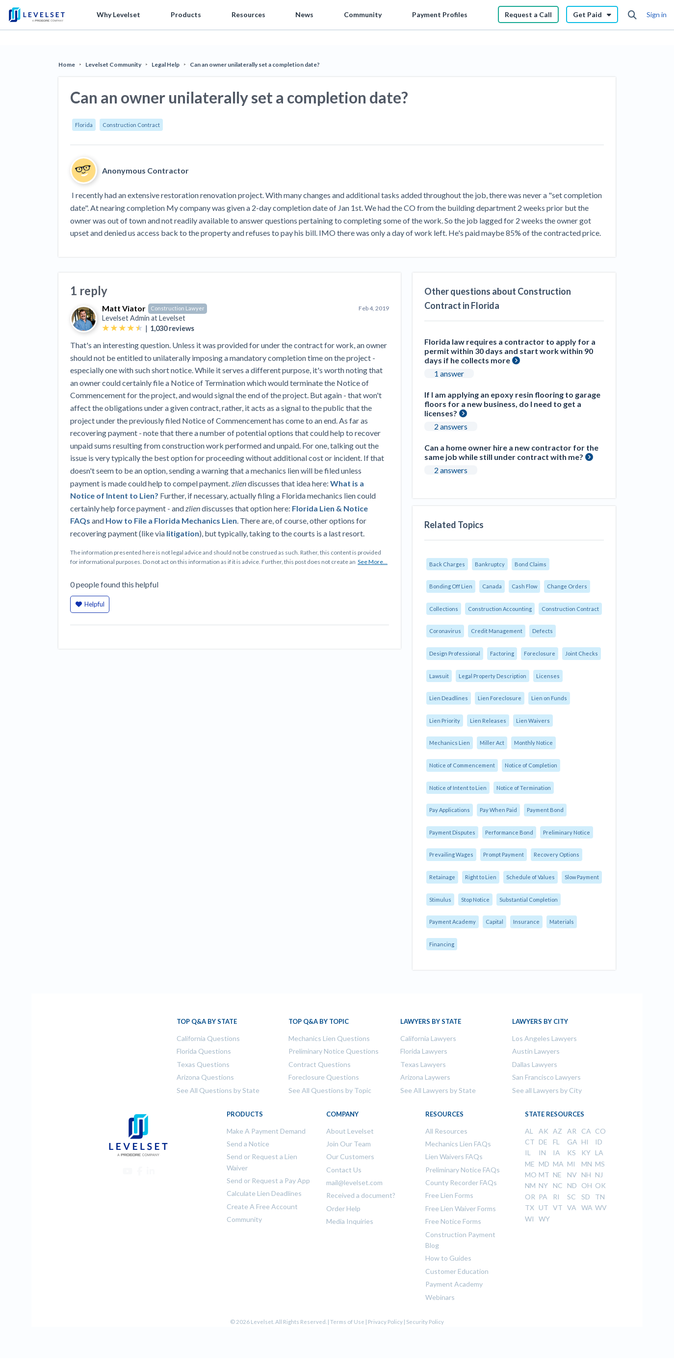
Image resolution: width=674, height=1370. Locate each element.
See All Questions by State (218, 1090)
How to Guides (448, 1258)
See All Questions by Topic (329, 1090)
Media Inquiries (349, 1221)
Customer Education (457, 1271)
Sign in (657, 14)
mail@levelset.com (354, 1182)
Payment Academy (452, 921)
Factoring (502, 653)
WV (601, 1207)
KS (571, 1152)
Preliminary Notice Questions (333, 1051)
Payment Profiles (439, 14)
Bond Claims (530, 564)
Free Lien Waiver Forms (460, 1208)
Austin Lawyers (536, 1051)
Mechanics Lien (449, 742)
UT (543, 1207)
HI (585, 1142)
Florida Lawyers (423, 1051)
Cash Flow (524, 586)
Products (186, 14)
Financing (441, 944)
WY (544, 1219)
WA (587, 1207)
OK (600, 1185)
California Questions (208, 1038)
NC (558, 1185)
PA (543, 1196)
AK (543, 1131)
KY (586, 1152)
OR (530, 1196)
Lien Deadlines (448, 698)
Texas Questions (203, 1064)
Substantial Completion (528, 899)
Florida (84, 125)
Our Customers (350, 1156)
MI (571, 1164)
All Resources (446, 1131)
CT (530, 1142)
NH (586, 1174)
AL (529, 1131)
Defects (542, 631)
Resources (248, 14)
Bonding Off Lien (450, 586)
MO (531, 1174)
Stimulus (440, 899)
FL (556, 1142)
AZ (557, 1131)
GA (572, 1142)
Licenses (548, 676)
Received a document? (360, 1195)
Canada (492, 586)
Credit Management (496, 631)
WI (529, 1219)
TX (529, 1207)
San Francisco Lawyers (546, 1077)
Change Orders (567, 586)
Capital (494, 921)
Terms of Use (347, 1322)
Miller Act (492, 742)
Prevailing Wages (451, 854)
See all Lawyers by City (547, 1090)
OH (586, 1185)
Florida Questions (204, 1051)
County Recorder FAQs (461, 1182)
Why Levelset (118, 14)
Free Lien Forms (449, 1195)
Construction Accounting (500, 609)
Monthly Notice (533, 742)
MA (558, 1164)
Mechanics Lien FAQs (458, 1144)
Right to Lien (480, 877)
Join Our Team (348, 1144)
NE (557, 1174)
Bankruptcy (490, 564)
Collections (443, 609)
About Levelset (350, 1131)
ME (530, 1164)
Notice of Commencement (462, 765)
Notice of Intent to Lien (458, 788)
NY (543, 1185)
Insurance (526, 921)
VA (571, 1207)
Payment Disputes (452, 832)
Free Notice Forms (453, 1221)
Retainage (442, 877)
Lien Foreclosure (499, 698)
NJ (599, 1174)
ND (572, 1185)
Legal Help (166, 64)
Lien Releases (488, 720)
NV (572, 1174)
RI (556, 1196)
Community (363, 14)
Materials (561, 921)
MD (544, 1164)
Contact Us (344, 1170)
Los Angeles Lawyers (544, 1038)
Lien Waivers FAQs (454, 1156)
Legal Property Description (492, 676)
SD (585, 1196)
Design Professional (454, 653)
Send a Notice (248, 1144)
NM (530, 1185)
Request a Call (528, 14)
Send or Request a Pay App (268, 1180)
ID (598, 1142)
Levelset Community (113, 64)
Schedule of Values (530, 877)
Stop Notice (475, 899)
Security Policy (425, 1322)
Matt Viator (124, 308)
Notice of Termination (523, 788)
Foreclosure (539, 653)
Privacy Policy (385, 1322)
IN (542, 1152)
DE (543, 1142)
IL (528, 1152)
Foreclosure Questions (323, 1077)
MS (600, 1164)
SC (571, 1196)
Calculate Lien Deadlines (264, 1193)
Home (66, 64)
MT (544, 1174)
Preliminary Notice (566, 832)
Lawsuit (439, 676)
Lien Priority (444, 720)
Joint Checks (581, 653)
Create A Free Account (262, 1206)
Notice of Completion (531, 765)
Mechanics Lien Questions (329, 1038)
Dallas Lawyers (534, 1064)
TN (600, 1196)
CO (600, 1131)
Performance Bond (509, 832)
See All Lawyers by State (438, 1090)
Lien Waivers (533, 720)
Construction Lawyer (178, 308)
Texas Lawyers (423, 1064)
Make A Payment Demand (266, 1131)
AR (571, 1131)
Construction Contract (131, 125)
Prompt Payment (503, 854)
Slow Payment (582, 877)
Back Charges (447, 564)
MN (586, 1164)
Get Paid (592, 14)
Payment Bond (545, 810)
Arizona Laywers (425, 1077)
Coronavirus (445, 631)
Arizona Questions (205, 1077)
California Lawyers (428, 1038)
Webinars (440, 1297)
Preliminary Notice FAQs (462, 1170)
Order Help (343, 1208)
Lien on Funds (549, 698)
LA (599, 1152)
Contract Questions (319, 1064)
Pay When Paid (498, 810)
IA (556, 1152)
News (304, 14)
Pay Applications (449, 810)
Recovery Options (556, 854)
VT (558, 1207)
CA (586, 1131)
